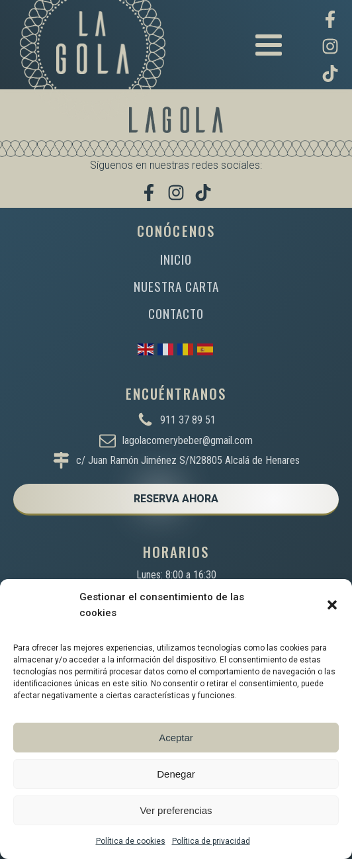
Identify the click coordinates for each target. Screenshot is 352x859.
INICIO (176, 259)
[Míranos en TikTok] (330, 73)
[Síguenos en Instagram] (330, 46)
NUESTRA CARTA (176, 286)
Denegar (176, 774)
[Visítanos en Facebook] (330, 19)
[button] (332, 604)
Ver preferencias (176, 810)
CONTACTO (176, 313)
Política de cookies (130, 841)
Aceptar (176, 737)
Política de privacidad (211, 841)
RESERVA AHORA (176, 498)
